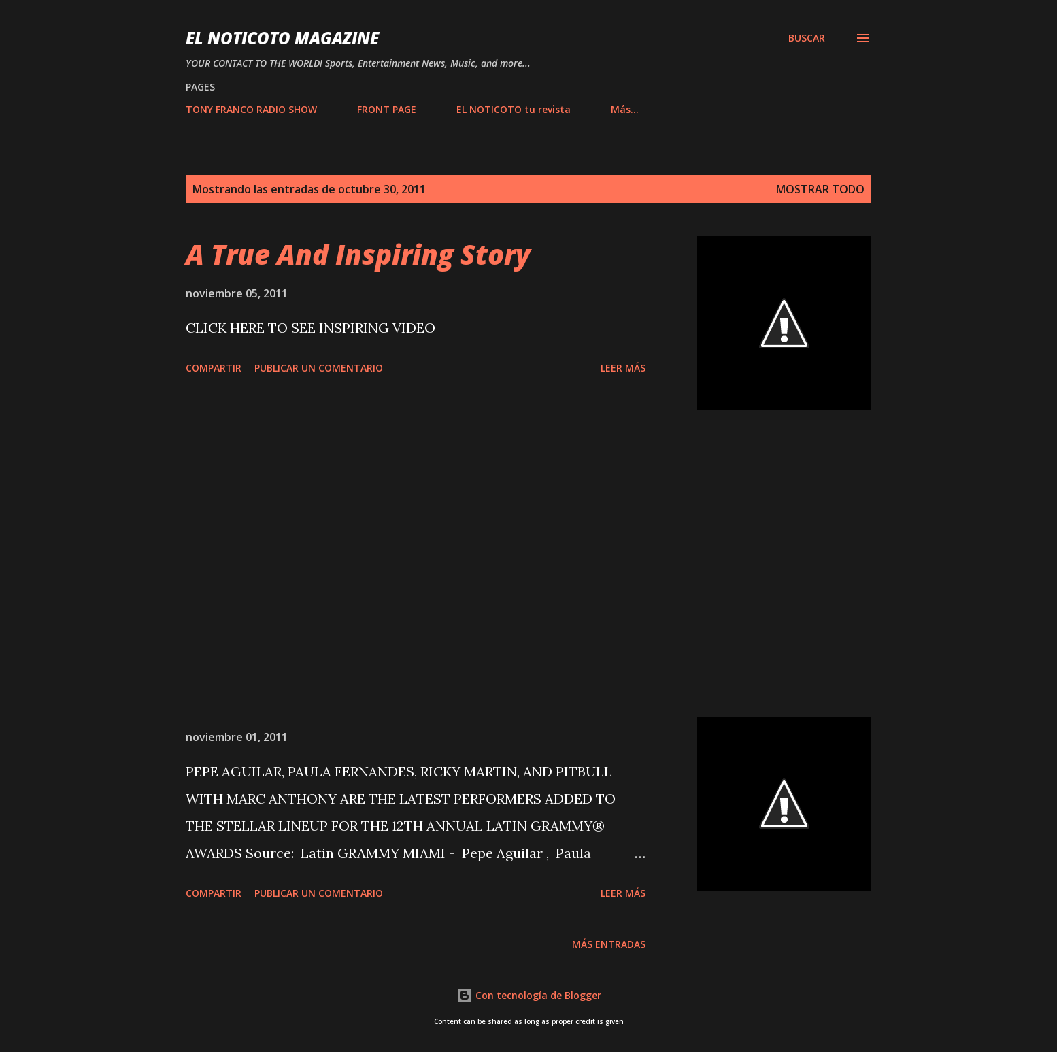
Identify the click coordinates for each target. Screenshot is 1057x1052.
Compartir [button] (213, 367)
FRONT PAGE (386, 109)
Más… (625, 109)
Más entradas (608, 944)
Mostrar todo (820, 189)
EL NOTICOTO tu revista (513, 109)
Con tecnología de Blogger (528, 995)
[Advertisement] (415, 563)
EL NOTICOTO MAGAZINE (282, 38)
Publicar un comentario (318, 367)
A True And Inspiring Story (358, 254)
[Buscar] (806, 38)
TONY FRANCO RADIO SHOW (251, 109)
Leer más (623, 367)
